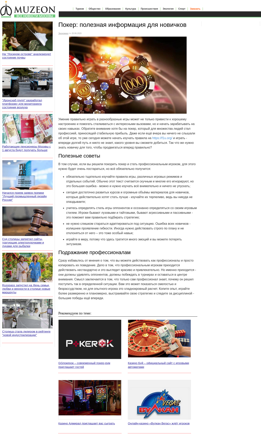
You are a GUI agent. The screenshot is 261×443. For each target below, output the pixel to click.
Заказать (195, 8)
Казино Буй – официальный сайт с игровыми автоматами (158, 365)
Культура (130, 8)
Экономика (63, 33)
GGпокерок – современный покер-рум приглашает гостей (84, 365)
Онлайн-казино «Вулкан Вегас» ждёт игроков (159, 423)
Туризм (80, 8)
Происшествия (149, 8)
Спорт (181, 8)
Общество (95, 8)
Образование (113, 8)
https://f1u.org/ (162, 138)
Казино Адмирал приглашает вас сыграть (86, 423)
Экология (168, 8)
